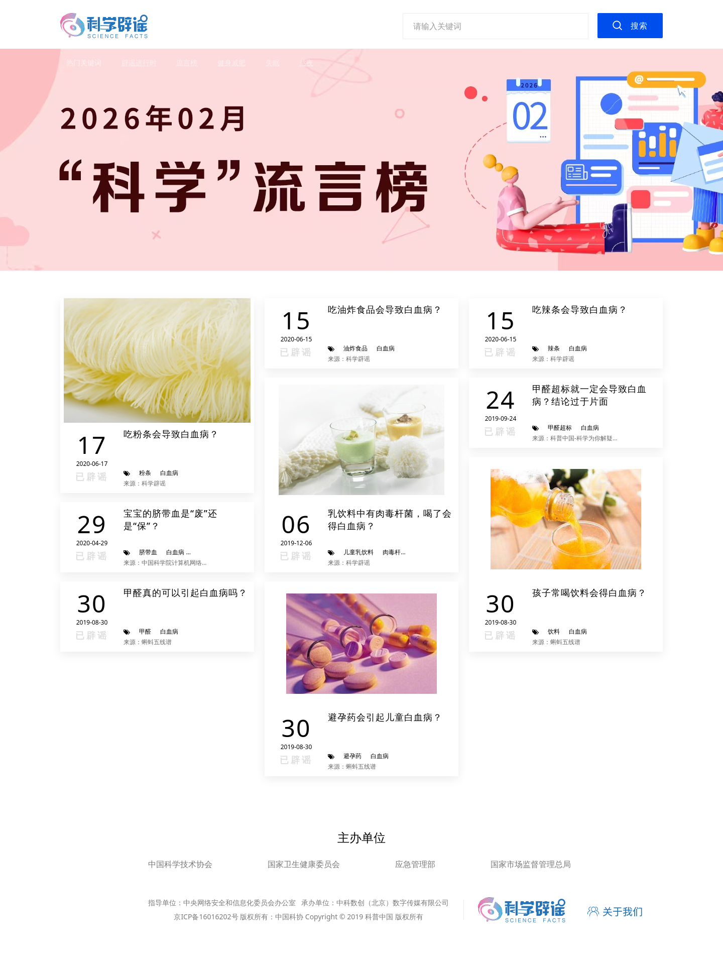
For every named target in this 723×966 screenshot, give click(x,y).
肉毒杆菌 (395, 552)
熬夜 (306, 62)
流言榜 (186, 62)
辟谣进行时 (139, 62)
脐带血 (148, 552)
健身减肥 (231, 62)
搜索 (639, 25)
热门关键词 (83, 62)
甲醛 (145, 631)
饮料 (554, 631)
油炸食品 (355, 348)
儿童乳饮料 (358, 552)
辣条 (554, 348)
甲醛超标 (560, 427)
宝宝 (199, 552)
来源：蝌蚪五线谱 (148, 642)
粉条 (145, 472)
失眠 (273, 62)
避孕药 (352, 756)
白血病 (169, 472)
